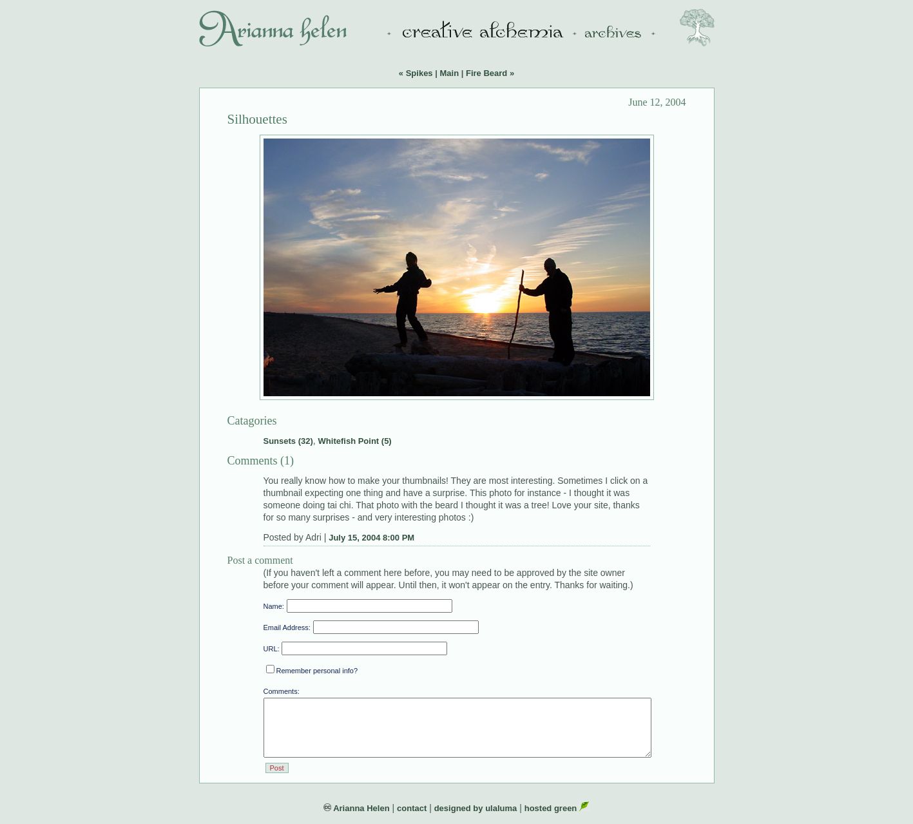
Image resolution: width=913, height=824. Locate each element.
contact (412, 808)
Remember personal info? (312, 671)
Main (449, 73)
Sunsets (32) (288, 441)
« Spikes (416, 73)
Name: (274, 606)
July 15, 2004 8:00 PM (371, 537)
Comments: (282, 691)
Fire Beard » (490, 73)
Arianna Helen (356, 808)
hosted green (557, 808)
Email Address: (287, 627)
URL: (272, 649)
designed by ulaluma (475, 808)
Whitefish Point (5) (355, 441)
